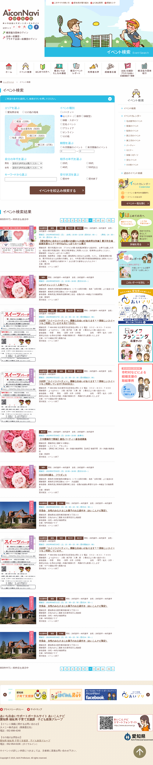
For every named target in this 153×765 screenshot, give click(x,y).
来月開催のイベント (96, 147)
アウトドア (67, 128)
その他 (65, 136)
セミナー (66, 116)
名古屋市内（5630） (30, 129)
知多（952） (17, 138)
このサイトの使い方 (62, 3)
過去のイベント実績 (133, 173)
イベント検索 (130, 108)
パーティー (67, 112)
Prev (5, 694)
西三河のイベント (133, 135)
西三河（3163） (37, 136)
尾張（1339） (22, 121)
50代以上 (92, 167)
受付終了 (92, 179)
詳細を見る (135, 244)
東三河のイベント (133, 140)
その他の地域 (30, 112)
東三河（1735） (45, 145)
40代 (64, 167)
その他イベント (132, 164)
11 (103, 220)
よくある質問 (98, 3)
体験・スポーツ (69, 120)
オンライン (67, 132)
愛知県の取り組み (81, 3)
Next (148, 694)
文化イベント (68, 124)
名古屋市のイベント (134, 121)
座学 (77, 116)
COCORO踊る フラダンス (53, 475)
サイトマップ (36, 709)
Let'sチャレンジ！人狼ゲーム (54, 285)
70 (109, 220)
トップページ (8, 82)
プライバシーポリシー (13, 709)
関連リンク (111, 3)
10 (98, 220)
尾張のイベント (132, 126)
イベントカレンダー (132, 116)
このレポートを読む (135, 282)
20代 (64, 163)
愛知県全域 (12, 112)
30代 (90, 163)
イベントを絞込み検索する (57, 190)
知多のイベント (132, 130)
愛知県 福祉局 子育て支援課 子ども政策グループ (25, 740)
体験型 (86, 116)
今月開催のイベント (72, 147)
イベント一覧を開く (135, 203)
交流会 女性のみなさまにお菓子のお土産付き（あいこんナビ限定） (73, 510)
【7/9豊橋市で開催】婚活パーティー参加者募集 (63, 439)
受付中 (65, 179)
